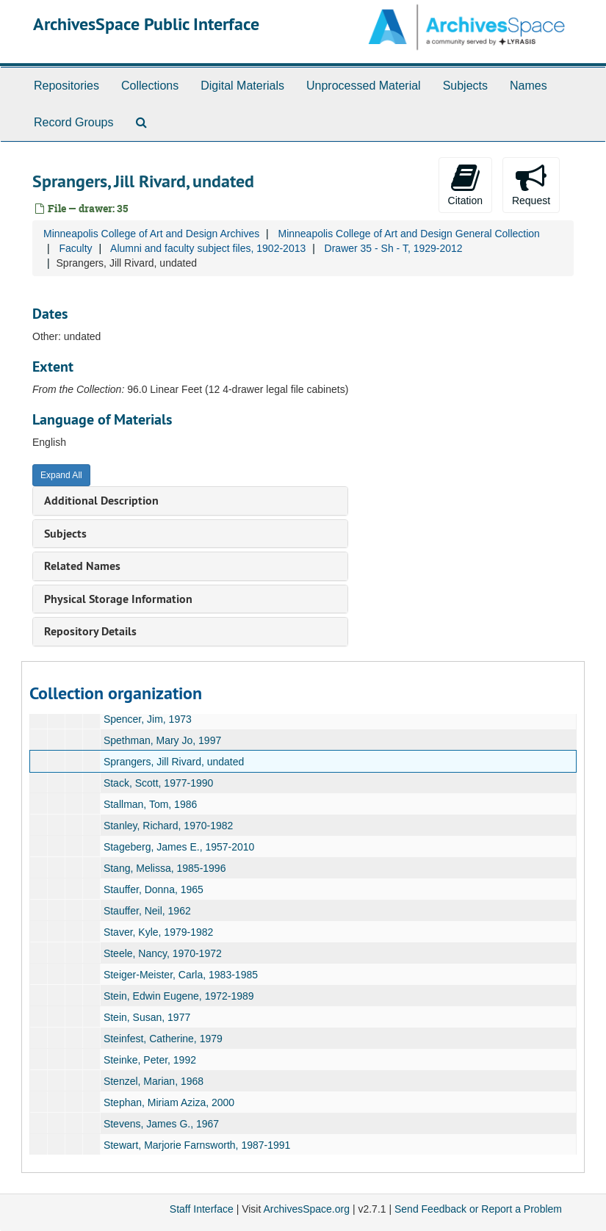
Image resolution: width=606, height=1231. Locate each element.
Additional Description (101, 500)
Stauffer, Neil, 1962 (147, 911)
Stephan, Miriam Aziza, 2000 (169, 1102)
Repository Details (90, 631)
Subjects (465, 85)
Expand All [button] (61, 475)
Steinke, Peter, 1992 (150, 1060)
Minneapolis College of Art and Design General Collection (408, 233)
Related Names (82, 566)
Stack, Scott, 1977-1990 (158, 783)
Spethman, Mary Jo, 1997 (162, 740)
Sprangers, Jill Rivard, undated (174, 762)
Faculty (75, 248)
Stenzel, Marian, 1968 (153, 1081)
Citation (465, 184)
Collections (149, 85)
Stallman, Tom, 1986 (150, 804)
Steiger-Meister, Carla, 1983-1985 (181, 975)
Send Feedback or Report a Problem (478, 1209)
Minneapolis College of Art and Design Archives (151, 233)
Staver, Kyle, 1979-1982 (158, 932)
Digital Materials (242, 85)
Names (528, 85)
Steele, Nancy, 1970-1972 (163, 953)
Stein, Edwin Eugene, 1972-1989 (179, 996)
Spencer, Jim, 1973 (148, 719)
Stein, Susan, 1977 (147, 1017)
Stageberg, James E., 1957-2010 (179, 847)
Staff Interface (202, 1209)
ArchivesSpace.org (306, 1209)
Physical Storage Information (118, 599)
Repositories (66, 85)
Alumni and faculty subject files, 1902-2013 (208, 248)
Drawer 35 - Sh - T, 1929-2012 (394, 248)
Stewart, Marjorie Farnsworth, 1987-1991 (197, 1145)
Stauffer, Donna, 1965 (153, 889)
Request (531, 184)
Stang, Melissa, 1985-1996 (165, 868)
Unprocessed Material (363, 85)
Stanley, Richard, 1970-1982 (168, 825)
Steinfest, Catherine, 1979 (163, 1038)
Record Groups (74, 122)
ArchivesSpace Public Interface (146, 23)
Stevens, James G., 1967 (161, 1124)
